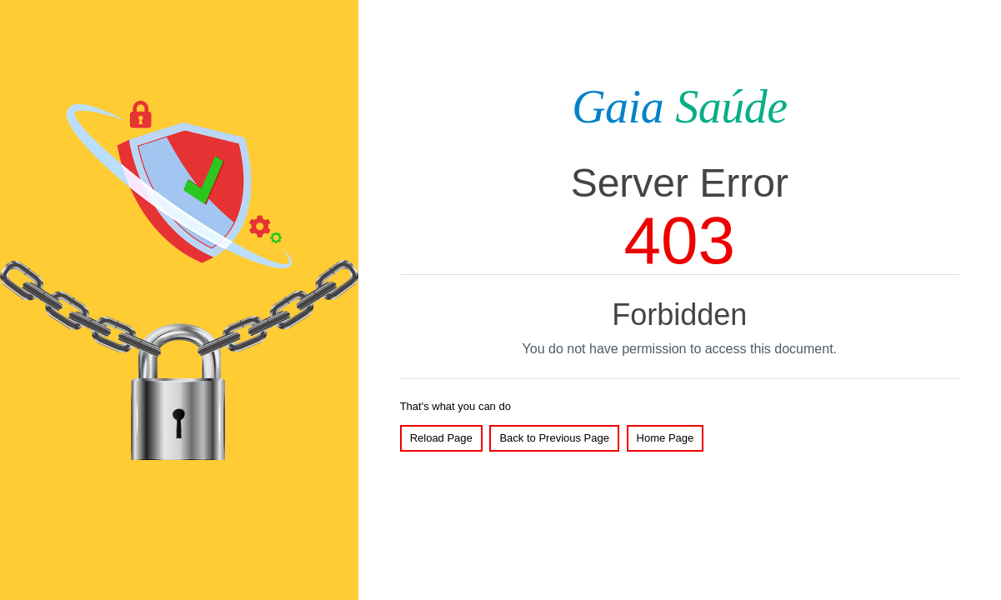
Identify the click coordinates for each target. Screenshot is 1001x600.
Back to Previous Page (554, 438)
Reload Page (441, 438)
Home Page (665, 438)
